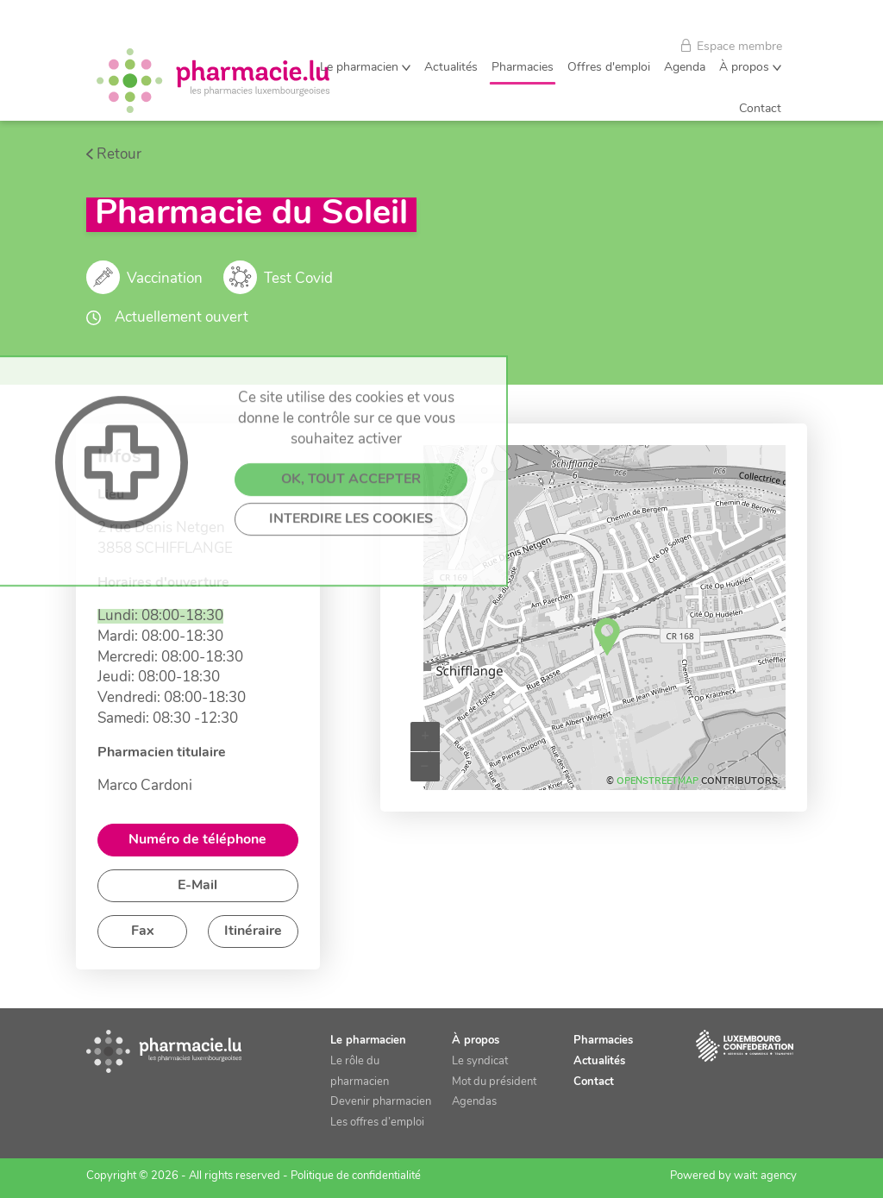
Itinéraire (253, 931)
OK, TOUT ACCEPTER (351, 579)
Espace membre (731, 46)
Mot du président (494, 1082)
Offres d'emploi (608, 67)
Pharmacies (523, 67)
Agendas (474, 1101)
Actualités (451, 67)
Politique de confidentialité (356, 1176)
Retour (119, 154)
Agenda (684, 67)
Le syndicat (480, 1061)
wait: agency (765, 1176)
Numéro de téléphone (197, 840)
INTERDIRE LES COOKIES (351, 618)
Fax (142, 931)
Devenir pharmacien (380, 1101)
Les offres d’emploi (377, 1122)
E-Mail (197, 886)
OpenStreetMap (657, 782)
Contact (760, 109)
